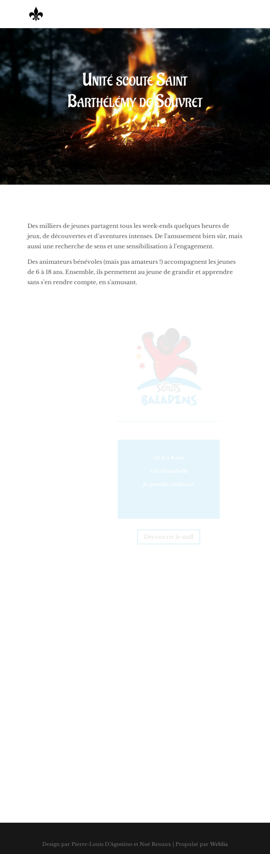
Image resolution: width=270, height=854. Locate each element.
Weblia (219, 844)
